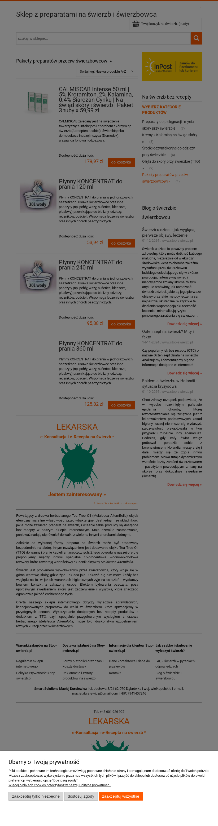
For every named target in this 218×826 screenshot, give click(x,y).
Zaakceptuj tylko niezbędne (36, 796)
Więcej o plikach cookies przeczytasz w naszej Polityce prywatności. (59, 785)
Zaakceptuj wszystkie (120, 796)
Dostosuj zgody (81, 796)
